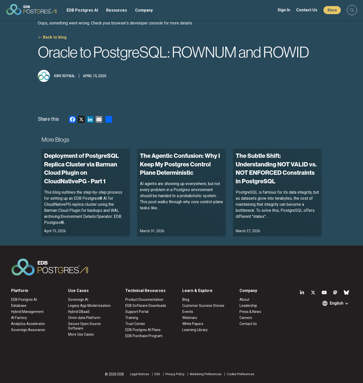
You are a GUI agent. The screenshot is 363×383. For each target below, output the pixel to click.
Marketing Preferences (206, 374)
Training (131, 318)
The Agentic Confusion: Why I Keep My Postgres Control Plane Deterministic (180, 164)
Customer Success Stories (203, 306)
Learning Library (195, 330)
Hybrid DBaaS (79, 312)
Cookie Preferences (240, 374)
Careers (245, 318)
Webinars (189, 318)
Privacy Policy (175, 374)
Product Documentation (144, 300)
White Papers (192, 324)
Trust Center (135, 324)
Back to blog (55, 37)
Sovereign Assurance (28, 330)
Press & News (250, 312)
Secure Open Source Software (84, 326)
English (336, 303)
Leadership (248, 306)
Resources (116, 10)
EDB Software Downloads (145, 306)
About (244, 300)
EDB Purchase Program (144, 336)
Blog (185, 300)
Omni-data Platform (84, 318)
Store (332, 10)
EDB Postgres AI (82, 10)
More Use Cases (81, 334)
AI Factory (19, 318)
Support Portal (136, 312)
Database (18, 306)
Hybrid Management (27, 312)
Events (187, 312)
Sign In (284, 10)
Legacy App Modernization (89, 306)
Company (144, 10)
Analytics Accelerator (28, 324)
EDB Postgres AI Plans (143, 330)
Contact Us (306, 10)
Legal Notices (139, 374)
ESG (157, 374)
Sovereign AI (78, 300)
